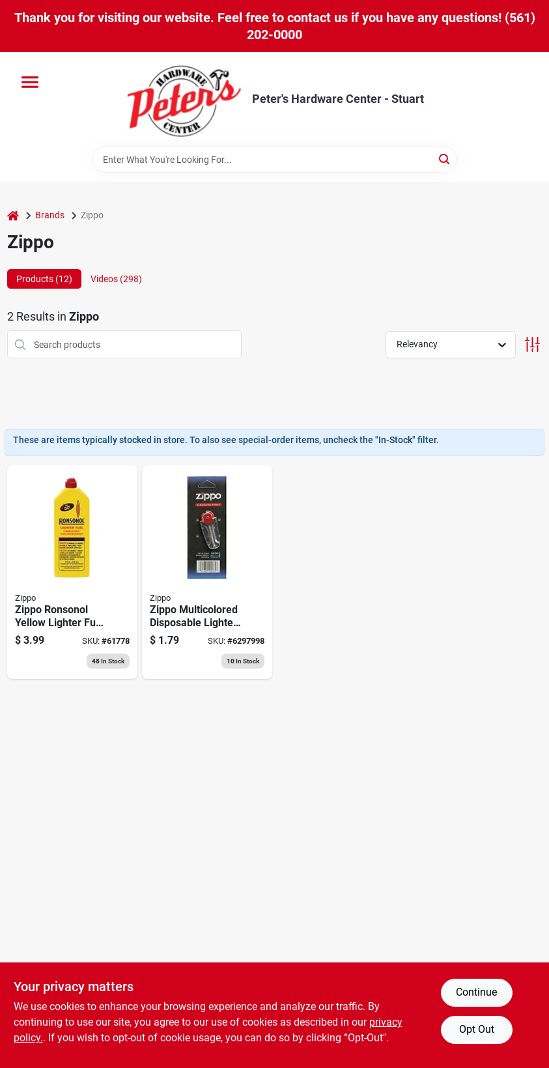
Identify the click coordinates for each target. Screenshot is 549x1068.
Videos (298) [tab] (116, 279)
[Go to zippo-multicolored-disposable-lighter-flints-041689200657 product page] (207, 572)
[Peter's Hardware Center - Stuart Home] (184, 99)
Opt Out (476, 1029)
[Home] (13, 215)
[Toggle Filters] (532, 344)
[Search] (445, 158)
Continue (476, 992)
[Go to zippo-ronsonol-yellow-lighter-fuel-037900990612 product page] (72, 572)
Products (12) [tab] (44, 279)
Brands (49, 215)
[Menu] (29, 82)
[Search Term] (274, 160)
